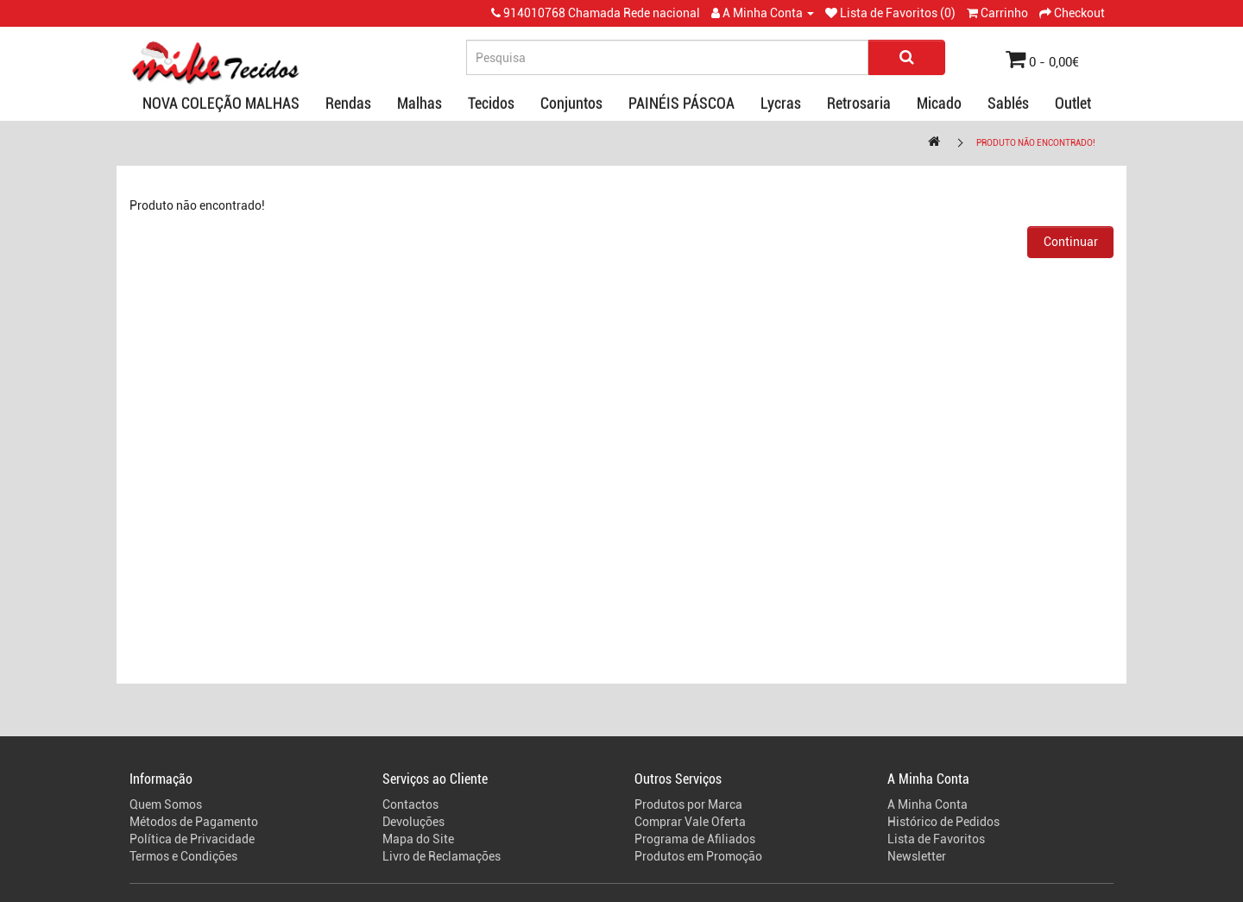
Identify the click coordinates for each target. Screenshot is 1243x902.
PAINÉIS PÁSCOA (681, 103)
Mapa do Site (418, 839)
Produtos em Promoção (698, 856)
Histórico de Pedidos (943, 822)
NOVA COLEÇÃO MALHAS (221, 103)
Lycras (780, 103)
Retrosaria (859, 103)
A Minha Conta (927, 804)
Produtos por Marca (688, 804)
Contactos (410, 804)
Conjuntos (571, 103)
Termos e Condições (183, 856)
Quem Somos (165, 804)
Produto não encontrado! (1035, 143)
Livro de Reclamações (441, 856)
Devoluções (413, 822)
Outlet (1073, 103)
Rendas (348, 103)
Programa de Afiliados (694, 839)
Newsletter (916, 856)
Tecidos (491, 103)
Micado (939, 103)
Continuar (1071, 242)
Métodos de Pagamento (193, 822)
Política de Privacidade (192, 839)
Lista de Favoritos (936, 839)
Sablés (1008, 103)
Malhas (419, 103)
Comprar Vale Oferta (690, 822)
